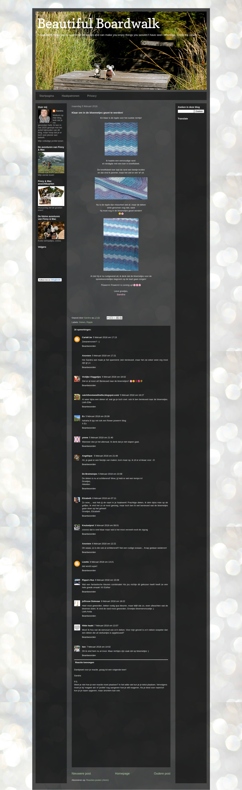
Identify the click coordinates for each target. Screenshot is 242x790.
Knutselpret (88, 525)
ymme (85, 437)
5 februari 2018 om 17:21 (104, 355)
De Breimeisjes (89, 474)
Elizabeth (86, 498)
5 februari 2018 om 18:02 (114, 377)
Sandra (59, 111)
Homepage (122, 773)
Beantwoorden (89, 346)
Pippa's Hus (88, 580)
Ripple (90, 322)
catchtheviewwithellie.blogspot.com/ (100, 395)
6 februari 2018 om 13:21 (102, 562)
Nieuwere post (81, 773)
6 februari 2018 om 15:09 (107, 580)
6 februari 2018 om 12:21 (104, 543)
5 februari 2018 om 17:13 (105, 337)
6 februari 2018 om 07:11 (104, 498)
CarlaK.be (87, 337)
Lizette (85, 562)
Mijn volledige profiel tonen (50, 141)
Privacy (92, 95)
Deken (82, 322)
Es (83, 416)
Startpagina (46, 95)
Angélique (87, 456)
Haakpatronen (70, 95)
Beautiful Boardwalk (98, 23)
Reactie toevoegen (84, 662)
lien (84, 647)
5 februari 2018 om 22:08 (110, 474)
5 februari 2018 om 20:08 (97, 416)
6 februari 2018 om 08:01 (107, 525)
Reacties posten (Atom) (97, 780)
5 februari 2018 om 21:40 (101, 437)
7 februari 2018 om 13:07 (106, 625)
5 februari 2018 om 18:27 (132, 395)
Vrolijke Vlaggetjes (91, 377)
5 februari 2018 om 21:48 (106, 456)
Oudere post (162, 773)
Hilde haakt (87, 625)
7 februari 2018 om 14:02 (99, 647)
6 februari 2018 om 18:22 (113, 601)
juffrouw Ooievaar (91, 601)
